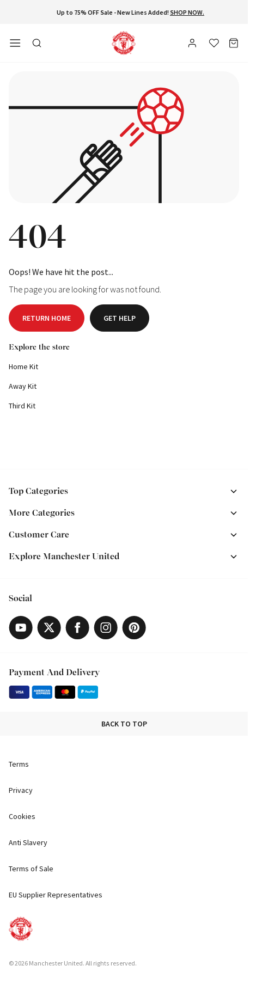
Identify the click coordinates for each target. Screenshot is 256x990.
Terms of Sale (31, 868)
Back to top (124, 724)
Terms (19, 764)
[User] (193, 45)
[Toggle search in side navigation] (37, 43)
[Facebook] (77, 627)
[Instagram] (106, 627)
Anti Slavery (28, 842)
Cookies (22, 816)
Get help (119, 318)
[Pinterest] (134, 627)
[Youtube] (21, 627)
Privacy (21, 790)
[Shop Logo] (124, 43)
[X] (49, 627)
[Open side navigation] (15, 43)
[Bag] (233, 43)
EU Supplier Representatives (55, 895)
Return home (46, 318)
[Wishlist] (214, 43)
